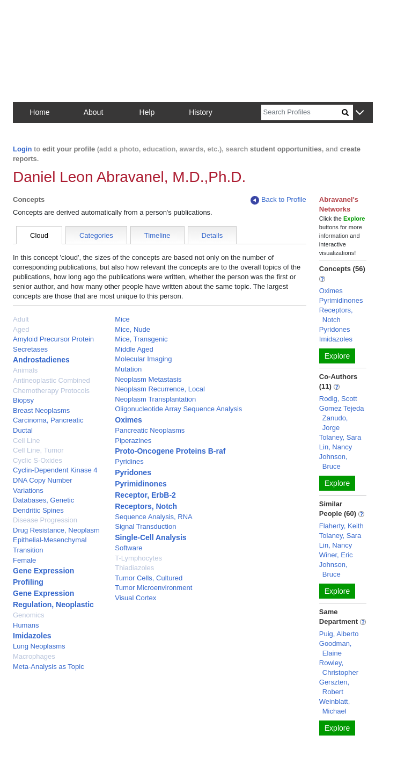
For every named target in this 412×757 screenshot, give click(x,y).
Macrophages (34, 656)
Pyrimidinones (140, 483)
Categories (96, 235)
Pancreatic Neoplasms (150, 430)
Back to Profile (278, 200)
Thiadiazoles (134, 568)
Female (24, 560)
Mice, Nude (132, 329)
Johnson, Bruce (333, 461)
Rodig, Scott (338, 399)
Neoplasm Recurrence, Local (160, 389)
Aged (21, 329)
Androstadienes (41, 359)
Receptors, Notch (146, 506)
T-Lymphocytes (138, 558)
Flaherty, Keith (341, 526)
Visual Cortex (135, 598)
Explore (337, 356)
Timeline (157, 235)
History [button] (200, 112)
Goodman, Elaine (335, 648)
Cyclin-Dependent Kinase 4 (55, 470)
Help (147, 112)
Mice (122, 319)
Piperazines (133, 440)
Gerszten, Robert (334, 687)
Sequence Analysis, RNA (154, 517)
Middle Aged (134, 349)
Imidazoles (32, 635)
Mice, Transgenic (141, 339)
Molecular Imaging (143, 359)
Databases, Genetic (43, 500)
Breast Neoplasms (41, 410)
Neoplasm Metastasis (148, 379)
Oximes (128, 420)
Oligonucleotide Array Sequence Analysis (178, 409)
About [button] (94, 112)
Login (22, 149)
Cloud (39, 235)
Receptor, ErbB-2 (145, 495)
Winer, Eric (336, 555)
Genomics (29, 615)
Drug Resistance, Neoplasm (56, 530)
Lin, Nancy (335, 447)
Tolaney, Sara (340, 437)
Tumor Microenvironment (153, 588)
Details (212, 235)
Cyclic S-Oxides (37, 460)
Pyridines (129, 461)
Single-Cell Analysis (150, 537)
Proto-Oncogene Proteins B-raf (170, 451)
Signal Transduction (145, 526)
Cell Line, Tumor (38, 450)
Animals (25, 370)
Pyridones (133, 472)
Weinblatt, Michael (334, 706)
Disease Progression (45, 520)
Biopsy (23, 400)
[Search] (301, 112)
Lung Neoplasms (39, 646)
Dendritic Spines (38, 510)
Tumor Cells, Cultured (148, 578)
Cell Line (26, 440)
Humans (26, 625)
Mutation (128, 369)
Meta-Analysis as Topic (48, 667)
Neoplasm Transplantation (155, 399)
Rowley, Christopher (338, 667)
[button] (359, 113)
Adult (21, 319)
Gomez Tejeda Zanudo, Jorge (341, 418)
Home (39, 112)
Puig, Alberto (339, 634)
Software (128, 548)
